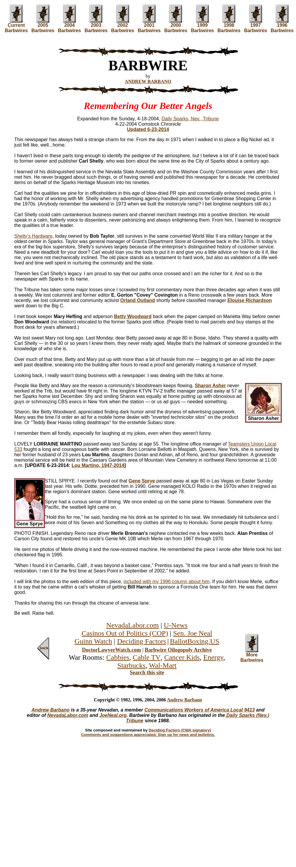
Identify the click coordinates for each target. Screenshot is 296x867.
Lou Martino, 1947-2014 (98, 465)
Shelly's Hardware (33, 236)
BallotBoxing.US (194, 641)
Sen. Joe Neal (192, 633)
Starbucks (131, 665)
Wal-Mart (163, 665)
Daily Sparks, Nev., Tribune (190, 118)
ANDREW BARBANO (148, 81)
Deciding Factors (141, 641)
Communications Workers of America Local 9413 (200, 709)
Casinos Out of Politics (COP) (125, 633)
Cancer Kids (182, 657)
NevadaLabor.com (132, 625)
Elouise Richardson (249, 300)
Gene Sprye (142, 480)
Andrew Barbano (184, 699)
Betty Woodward (132, 316)
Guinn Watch (93, 641)
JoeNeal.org (113, 715)
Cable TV (147, 657)
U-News (175, 625)
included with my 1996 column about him (166, 581)
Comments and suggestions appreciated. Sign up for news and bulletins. (148, 734)
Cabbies (117, 657)
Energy (213, 657)
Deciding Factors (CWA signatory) (180, 730)
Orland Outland (137, 300)
